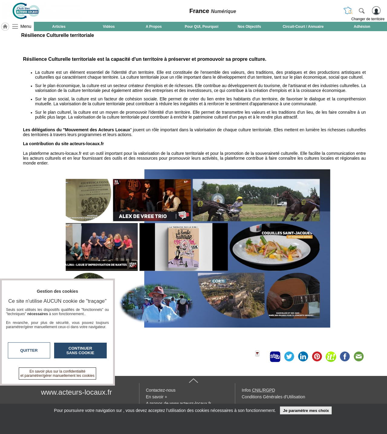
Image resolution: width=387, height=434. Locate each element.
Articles (59, 26)
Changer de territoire (368, 19)
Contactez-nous (161, 390)
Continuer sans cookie (80, 350)
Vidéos (109, 26)
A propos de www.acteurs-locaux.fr (178, 403)
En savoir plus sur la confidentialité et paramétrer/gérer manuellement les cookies (58, 373)
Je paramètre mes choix (306, 410)
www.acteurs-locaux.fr (76, 392)
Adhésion (362, 26)
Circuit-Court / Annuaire (303, 26)
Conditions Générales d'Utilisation (273, 396)
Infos (258, 390)
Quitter (29, 350)
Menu (26, 26)
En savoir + (156, 396)
